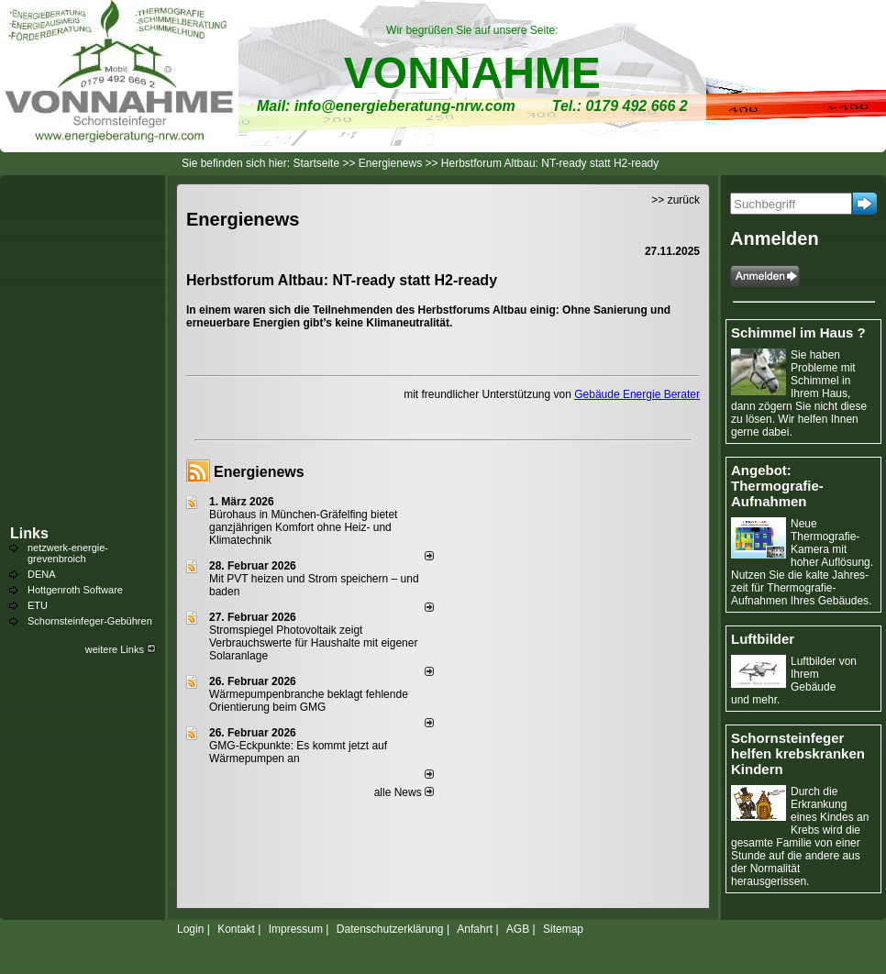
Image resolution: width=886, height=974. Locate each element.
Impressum (296, 929)
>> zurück (675, 200)
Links (29, 533)
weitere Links (120, 649)
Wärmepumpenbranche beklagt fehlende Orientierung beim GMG (308, 701)
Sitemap (563, 929)
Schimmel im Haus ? (798, 332)
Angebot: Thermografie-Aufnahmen (777, 485)
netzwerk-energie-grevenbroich (68, 553)
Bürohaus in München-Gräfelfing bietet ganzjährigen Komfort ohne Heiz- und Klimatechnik (303, 527)
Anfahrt (475, 929)
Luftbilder (762, 639)
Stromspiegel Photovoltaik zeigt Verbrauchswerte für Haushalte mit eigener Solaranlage (313, 643)
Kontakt (236, 929)
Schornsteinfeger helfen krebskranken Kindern (798, 753)
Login (190, 929)
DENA (42, 574)
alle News (404, 792)
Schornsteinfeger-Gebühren (90, 620)
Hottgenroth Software (75, 589)
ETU (38, 605)
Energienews (259, 472)
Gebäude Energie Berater (637, 394)
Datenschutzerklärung (390, 929)
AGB (517, 929)
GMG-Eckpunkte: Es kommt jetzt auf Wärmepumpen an (298, 752)
